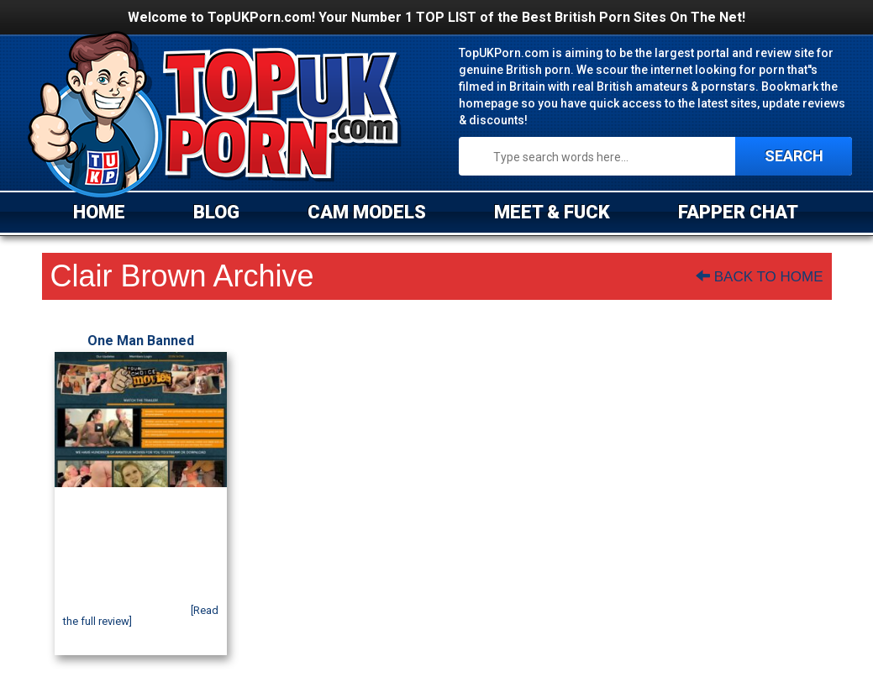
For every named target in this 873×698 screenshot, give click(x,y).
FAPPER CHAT (738, 212)
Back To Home (759, 277)
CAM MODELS (367, 212)
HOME (99, 212)
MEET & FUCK (552, 212)
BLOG (216, 212)
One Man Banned (140, 341)
